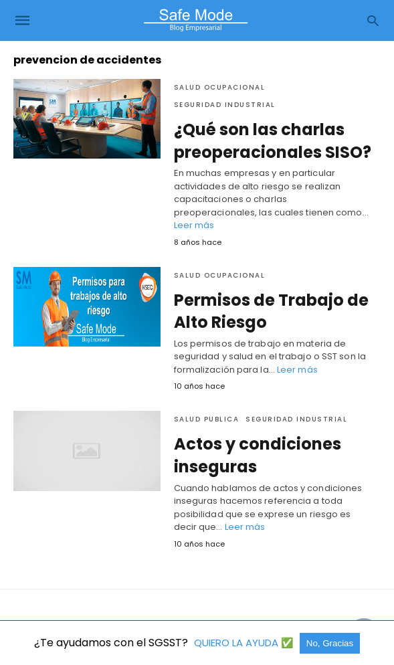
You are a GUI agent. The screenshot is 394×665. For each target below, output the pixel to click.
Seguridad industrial (225, 105)
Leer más (194, 225)
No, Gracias (329, 643)
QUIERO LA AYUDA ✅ (245, 643)
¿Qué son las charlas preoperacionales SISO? (272, 140)
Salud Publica (206, 419)
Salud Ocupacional (220, 87)
